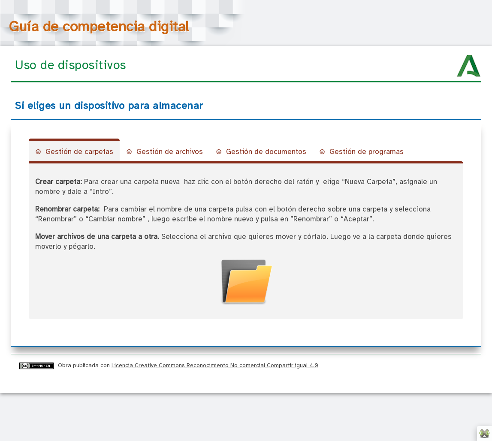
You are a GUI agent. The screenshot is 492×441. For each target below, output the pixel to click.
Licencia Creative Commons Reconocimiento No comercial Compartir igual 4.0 (215, 365)
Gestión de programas (366, 152)
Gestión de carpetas (79, 152)
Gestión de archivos (169, 152)
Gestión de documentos (266, 152)
